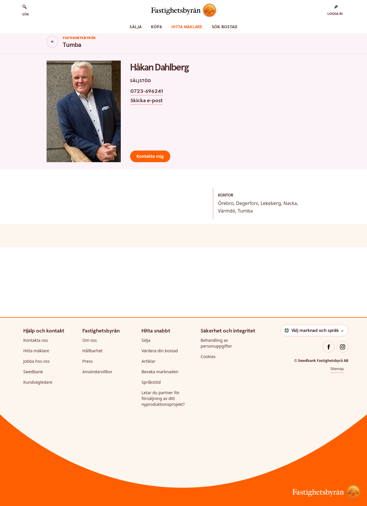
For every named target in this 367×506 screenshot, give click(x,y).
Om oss (89, 340)
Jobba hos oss (36, 361)
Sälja (136, 27)
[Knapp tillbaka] (52, 41)
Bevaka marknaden (159, 371)
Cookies (208, 356)
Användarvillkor (97, 371)
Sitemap (337, 368)
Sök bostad (224, 27)
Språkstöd (151, 382)
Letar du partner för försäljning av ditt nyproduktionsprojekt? (163, 398)
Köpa (156, 27)
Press (87, 361)
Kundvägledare (37, 382)
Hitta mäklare (187, 27)
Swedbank (33, 371)
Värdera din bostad (159, 350)
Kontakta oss (35, 340)
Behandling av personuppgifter (216, 343)
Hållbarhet (92, 350)
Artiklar (148, 361)
